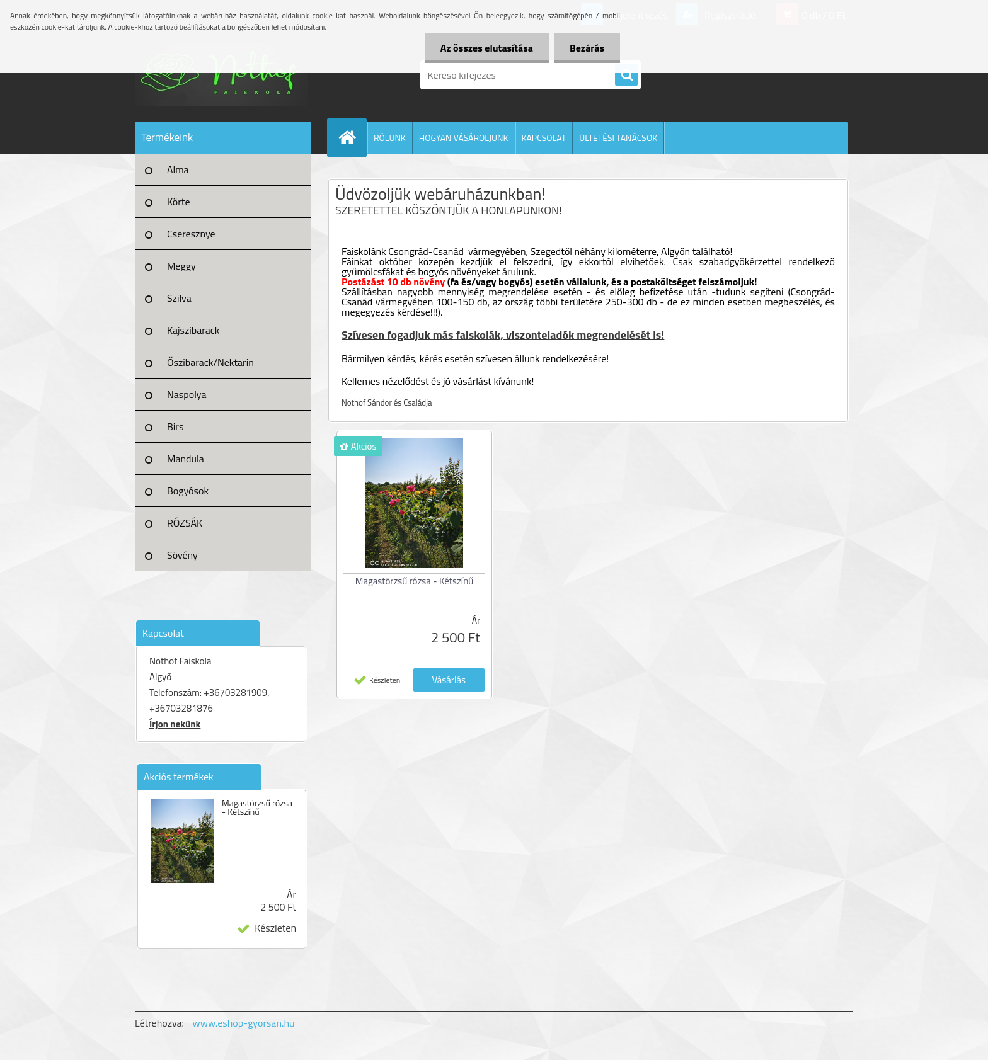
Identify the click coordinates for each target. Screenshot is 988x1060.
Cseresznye (191, 233)
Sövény (182, 554)
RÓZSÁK (184, 522)
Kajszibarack (193, 330)
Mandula (185, 458)
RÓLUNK (390, 137)
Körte (178, 201)
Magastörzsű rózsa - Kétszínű (257, 807)
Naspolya (186, 394)
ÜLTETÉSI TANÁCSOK (618, 137)
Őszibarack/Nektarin (210, 362)
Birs (175, 426)
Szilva (179, 297)
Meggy (181, 265)
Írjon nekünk (174, 724)
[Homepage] (352, 137)
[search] (626, 76)
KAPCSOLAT (544, 137)
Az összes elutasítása (486, 47)
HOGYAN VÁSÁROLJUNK (463, 137)
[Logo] (221, 74)
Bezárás (587, 47)
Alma (178, 169)
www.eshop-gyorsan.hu (244, 1022)
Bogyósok (188, 490)
